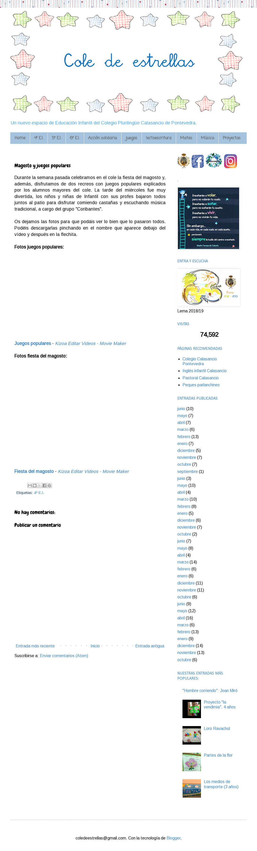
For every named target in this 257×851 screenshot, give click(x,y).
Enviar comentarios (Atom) (64, 656)
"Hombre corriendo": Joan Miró (209, 690)
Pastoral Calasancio (200, 378)
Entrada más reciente (35, 646)
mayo (182, 415)
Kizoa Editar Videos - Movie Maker (90, 343)
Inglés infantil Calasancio (204, 371)
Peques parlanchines (201, 385)
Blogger (173, 838)
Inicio (95, 646)
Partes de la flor (218, 755)
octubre (184, 464)
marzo (183, 429)
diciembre (186, 450)
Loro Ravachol (217, 728)
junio (181, 409)
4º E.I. (39, 493)
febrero (183, 436)
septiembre (187, 471)
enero (182, 443)
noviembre (186, 457)
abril (181, 422)
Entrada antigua (149, 646)
